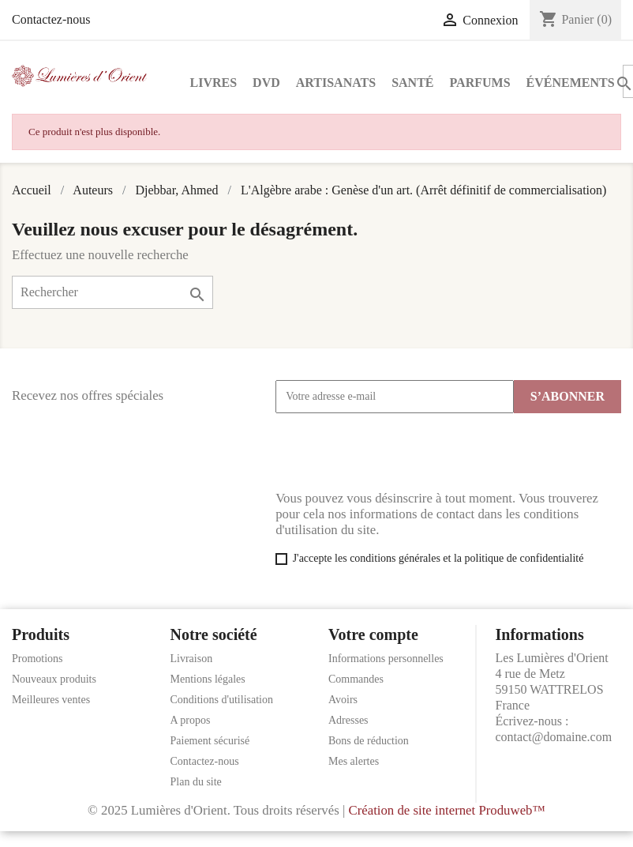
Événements (570, 82)
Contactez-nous (51, 19)
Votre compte (373, 634)
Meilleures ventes (51, 700)
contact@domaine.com (554, 736)
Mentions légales (207, 679)
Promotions (37, 658)
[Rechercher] (112, 292)
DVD (266, 82)
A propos (190, 720)
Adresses (348, 720)
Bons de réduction (368, 741)
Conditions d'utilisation (221, 700)
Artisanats (336, 82)
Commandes (356, 679)
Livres (214, 82)
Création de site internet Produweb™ (446, 810)
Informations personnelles (386, 658)
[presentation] (395, 452)
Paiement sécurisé (210, 741)
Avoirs (343, 700)
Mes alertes (353, 761)
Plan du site (196, 782)
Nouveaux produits (54, 679)
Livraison (191, 658)
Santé (412, 82)
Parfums (480, 82)
